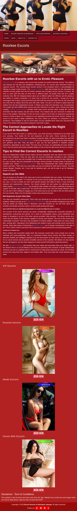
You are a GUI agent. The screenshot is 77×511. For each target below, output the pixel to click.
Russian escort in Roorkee (35, 201)
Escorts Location (61, 33)
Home (6, 33)
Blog (13, 38)
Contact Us (32, 38)
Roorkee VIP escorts (27, 164)
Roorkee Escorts (9, 82)
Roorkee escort (38, 225)
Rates (6, 38)
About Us (21, 38)
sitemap (49, 504)
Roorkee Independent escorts (22, 140)
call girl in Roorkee (16, 245)
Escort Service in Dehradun (22, 33)
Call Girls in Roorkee (20, 186)
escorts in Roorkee (37, 89)
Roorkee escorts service (18, 109)
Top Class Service (43, 33)
